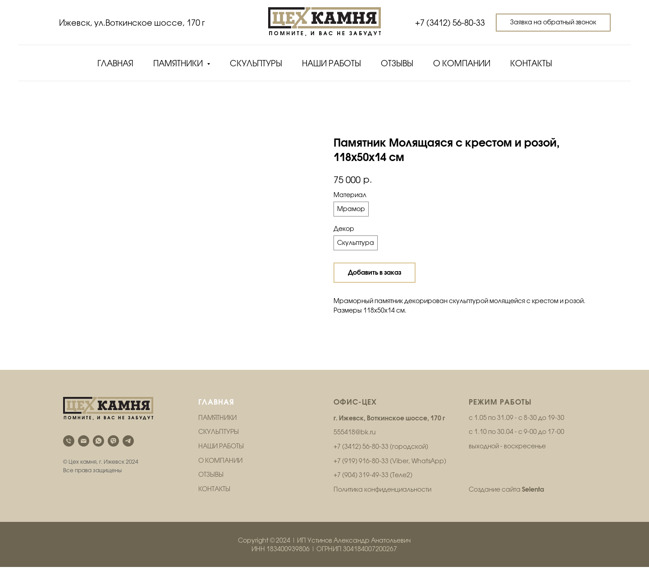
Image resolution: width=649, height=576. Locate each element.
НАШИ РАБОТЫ (221, 455)
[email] (83, 450)
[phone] (68, 450)
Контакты (531, 63)
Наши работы (331, 63)
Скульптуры (256, 63)
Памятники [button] (179, 63)
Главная (115, 63)
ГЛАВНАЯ (216, 410)
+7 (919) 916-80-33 (361, 470)
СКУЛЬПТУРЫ (218, 440)
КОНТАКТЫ (214, 498)
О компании (461, 63)
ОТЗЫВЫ (211, 483)
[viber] (113, 450)
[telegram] (128, 450)
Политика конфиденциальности (382, 498)
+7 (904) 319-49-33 (361, 484)
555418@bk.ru (355, 441)
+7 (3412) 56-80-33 (450, 23)
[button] (553, 23)
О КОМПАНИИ (220, 469)
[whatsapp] (98, 450)
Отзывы (397, 63)
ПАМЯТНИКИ (217, 426)
